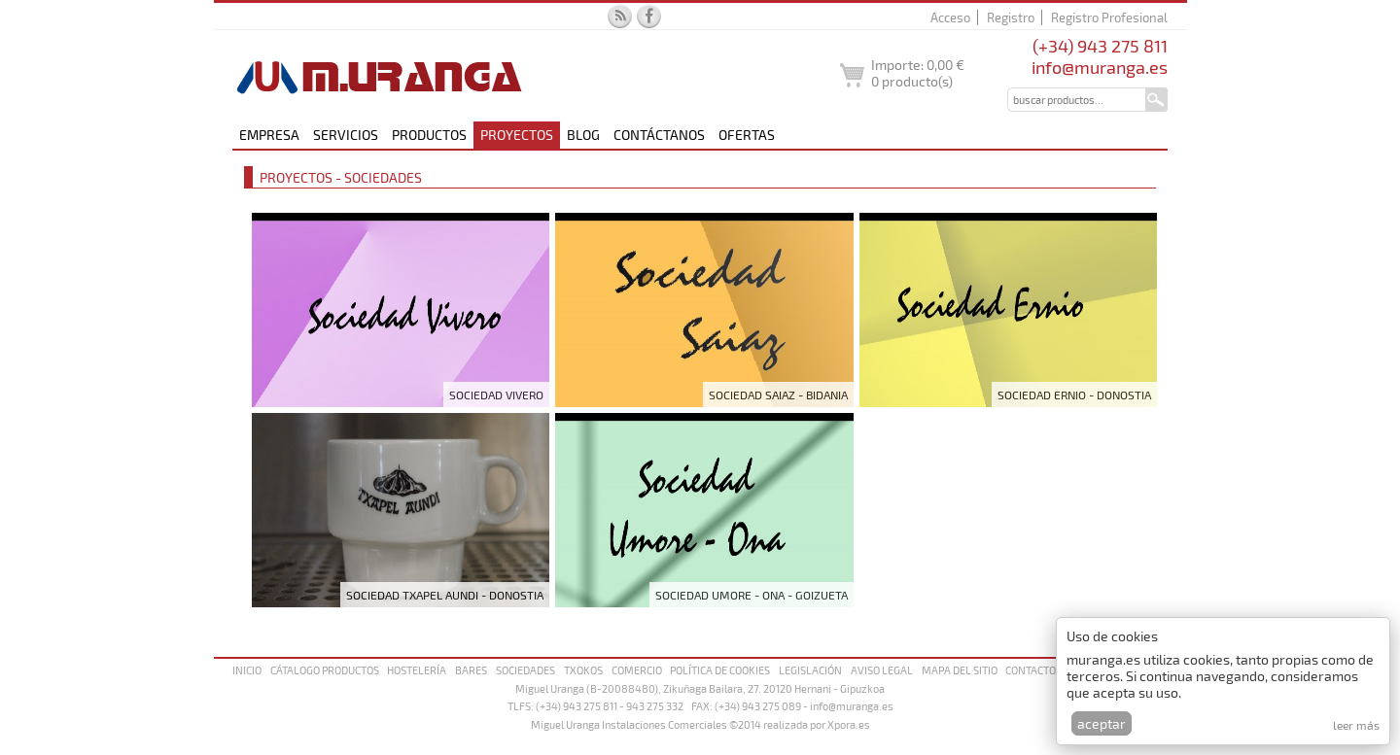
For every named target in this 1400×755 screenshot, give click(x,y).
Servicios (345, 134)
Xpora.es (848, 724)
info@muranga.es (1100, 67)
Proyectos (516, 134)
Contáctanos (659, 134)
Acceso (950, 17)
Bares (471, 670)
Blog (583, 134)
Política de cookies (720, 670)
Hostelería (416, 670)
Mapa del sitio (960, 670)
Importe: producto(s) (917, 72)
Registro (1010, 17)
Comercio (637, 670)
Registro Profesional (1109, 17)
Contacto (1030, 670)
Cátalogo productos (324, 670)
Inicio (247, 670)
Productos (429, 134)
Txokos (583, 670)
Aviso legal (882, 670)
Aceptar (1101, 723)
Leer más (1356, 725)
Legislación (810, 670)
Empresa (269, 134)
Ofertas (746, 134)
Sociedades (525, 670)
